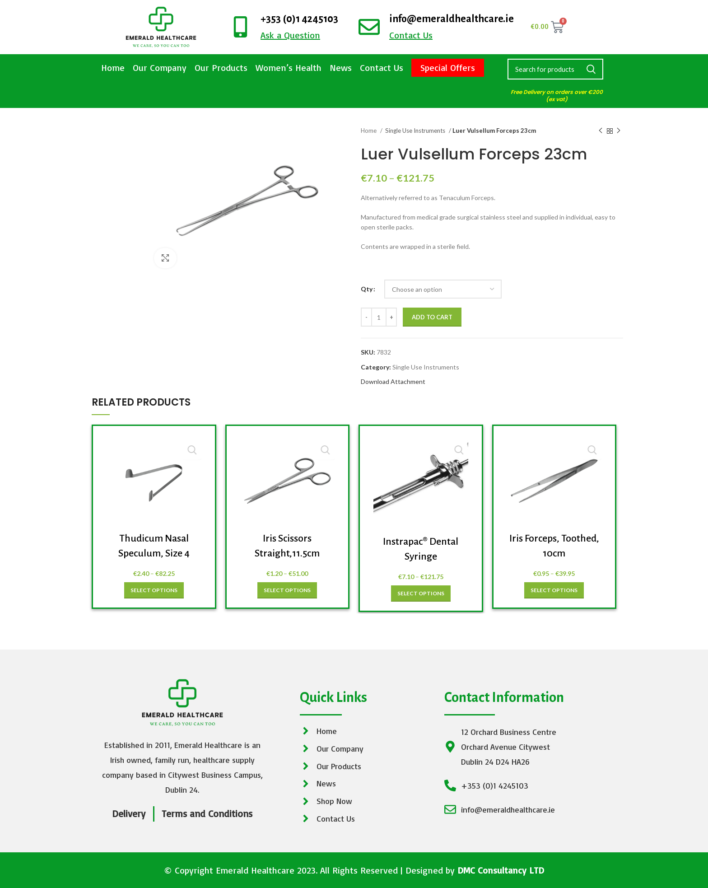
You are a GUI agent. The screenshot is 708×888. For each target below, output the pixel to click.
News (341, 67)
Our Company (159, 67)
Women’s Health (288, 67)
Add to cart (432, 317)
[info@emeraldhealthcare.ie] (369, 26)
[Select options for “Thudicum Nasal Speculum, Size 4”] (154, 590)
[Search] (555, 69)
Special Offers (447, 67)
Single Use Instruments (416, 130)
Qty (367, 289)
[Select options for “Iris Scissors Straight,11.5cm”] (287, 590)
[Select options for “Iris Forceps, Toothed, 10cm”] (554, 590)
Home (113, 67)
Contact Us (381, 67)
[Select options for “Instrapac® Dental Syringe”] (421, 593)
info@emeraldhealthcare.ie (451, 19)
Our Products (221, 67)
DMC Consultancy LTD (500, 870)
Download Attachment (393, 381)
